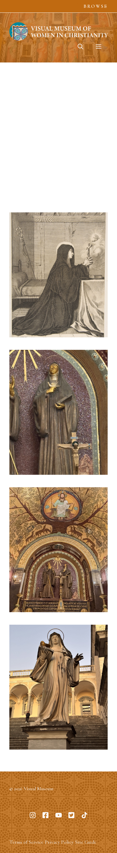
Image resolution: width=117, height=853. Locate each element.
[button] (80, 47)
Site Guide (85, 842)
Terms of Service (26, 842)
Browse (96, 6)
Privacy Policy (59, 842)
